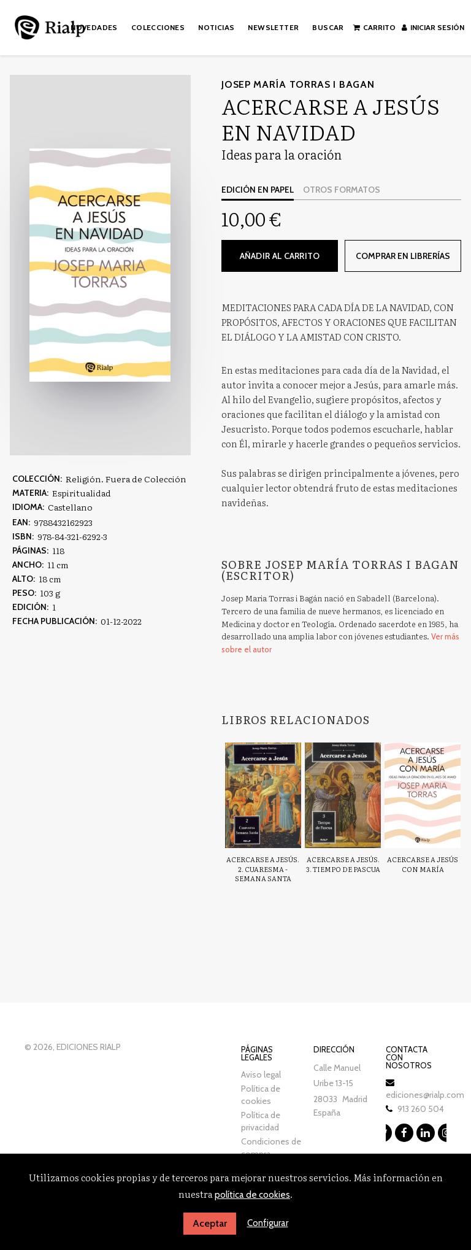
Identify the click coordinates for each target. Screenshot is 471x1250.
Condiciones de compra (271, 1147)
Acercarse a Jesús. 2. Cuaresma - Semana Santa (263, 868)
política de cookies (252, 1194)
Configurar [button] (267, 1223)
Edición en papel (257, 189)
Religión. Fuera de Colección (126, 478)
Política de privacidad (260, 1120)
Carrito (375, 27)
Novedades (94, 27)
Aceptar (210, 1223)
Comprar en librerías (403, 255)
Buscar (328, 27)
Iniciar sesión (433, 27)
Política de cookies (260, 1094)
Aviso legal (261, 1073)
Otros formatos (341, 189)
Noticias (216, 27)
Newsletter (273, 27)
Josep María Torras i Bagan (297, 84)
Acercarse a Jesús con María (423, 864)
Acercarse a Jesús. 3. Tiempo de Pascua (343, 864)
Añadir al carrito (280, 255)
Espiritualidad (81, 493)
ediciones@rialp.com (425, 1094)
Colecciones (158, 27)
